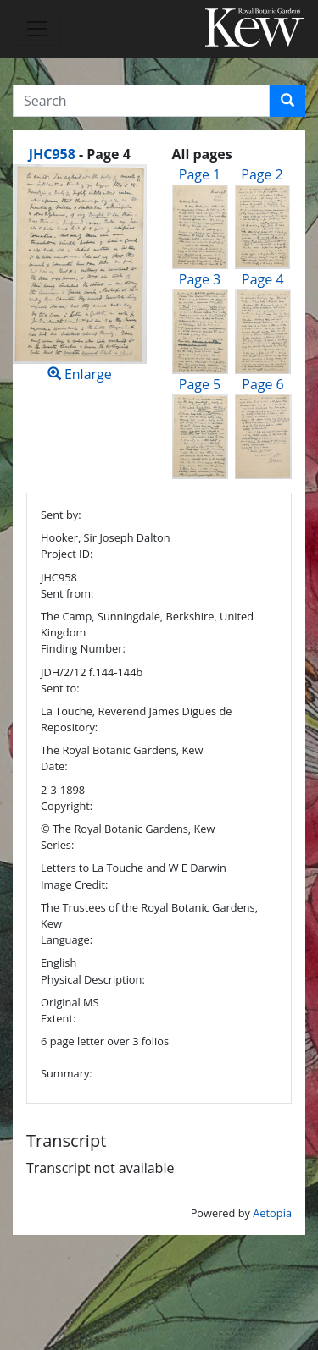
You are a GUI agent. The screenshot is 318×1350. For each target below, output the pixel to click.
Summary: (66, 1073)
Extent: (58, 1018)
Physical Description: (93, 979)
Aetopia (272, 1213)
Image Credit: (74, 884)
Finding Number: (83, 648)
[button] (287, 101)
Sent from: (67, 593)
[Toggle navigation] (37, 29)
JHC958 (52, 154)
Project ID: (66, 553)
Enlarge (80, 273)
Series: (57, 844)
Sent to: (60, 688)
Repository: (69, 727)
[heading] (80, 154)
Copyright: (66, 805)
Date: (54, 766)
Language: (66, 939)
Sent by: (61, 514)
